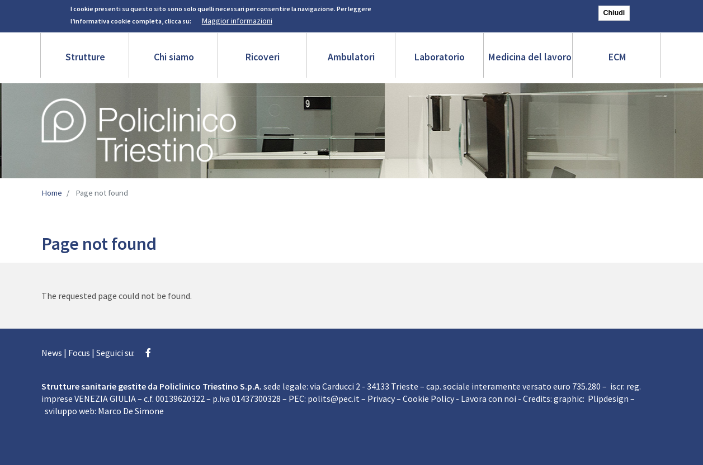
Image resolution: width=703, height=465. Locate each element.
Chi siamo (174, 57)
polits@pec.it (334, 398)
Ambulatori (351, 57)
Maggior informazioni (237, 19)
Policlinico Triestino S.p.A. (210, 386)
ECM (617, 57)
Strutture (85, 57)
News (51, 352)
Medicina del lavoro (530, 57)
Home (51, 193)
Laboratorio (439, 57)
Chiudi (614, 11)
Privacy (381, 398)
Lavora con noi (488, 398)
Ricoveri (263, 57)
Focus (79, 352)
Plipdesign (608, 398)
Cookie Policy (428, 398)
